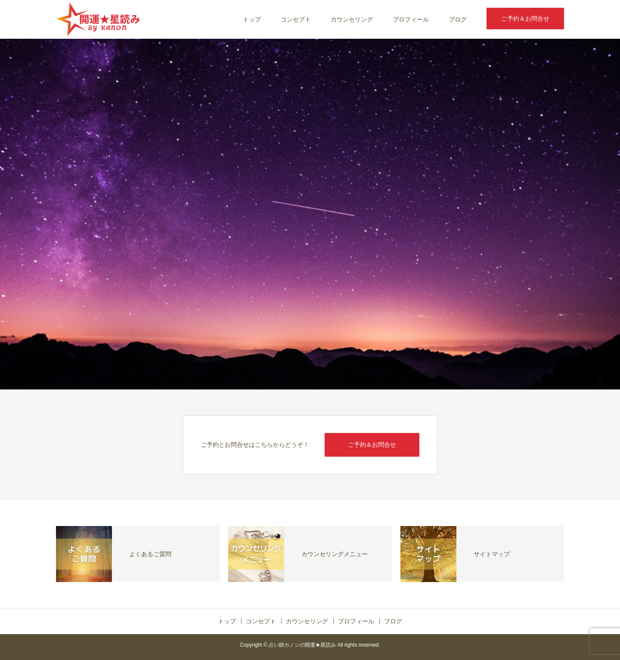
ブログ (458, 19)
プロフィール (411, 19)
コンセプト (296, 19)
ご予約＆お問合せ (525, 18)
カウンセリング (352, 19)
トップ (252, 19)
